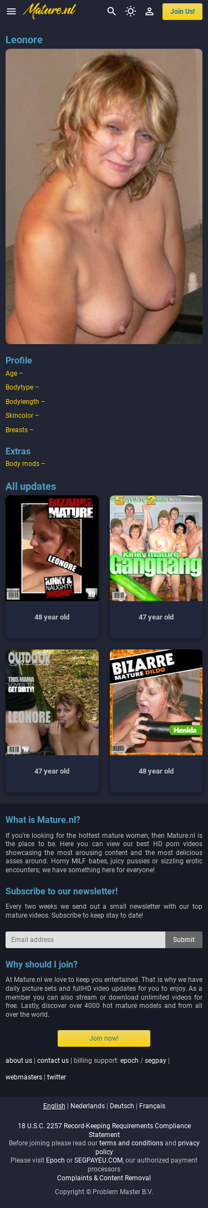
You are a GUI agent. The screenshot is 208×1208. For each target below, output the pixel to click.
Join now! (104, 1038)
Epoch (55, 1160)
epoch (129, 1060)
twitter (56, 1077)
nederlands (87, 1106)
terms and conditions (131, 1143)
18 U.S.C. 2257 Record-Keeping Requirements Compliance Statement (104, 1130)
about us (19, 1060)
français (152, 1106)
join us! (182, 12)
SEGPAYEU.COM (98, 1160)
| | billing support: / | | (88, 1069)
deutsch (122, 1106)
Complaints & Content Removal (104, 1178)
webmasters (24, 1077)
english (54, 1106)
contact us (53, 1060)
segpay (155, 1060)
